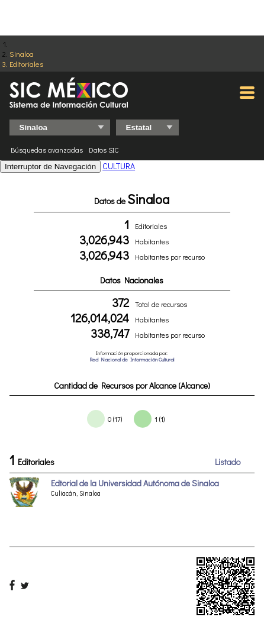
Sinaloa (21, 54)
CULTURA (118, 166)
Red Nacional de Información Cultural (131, 359)
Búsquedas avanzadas (47, 149)
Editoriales (26, 64)
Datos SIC (104, 149)
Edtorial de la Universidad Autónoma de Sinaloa (135, 483)
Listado (227, 461)
